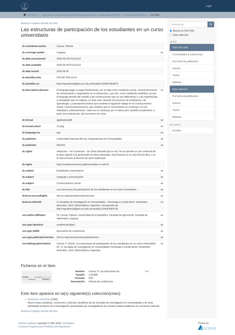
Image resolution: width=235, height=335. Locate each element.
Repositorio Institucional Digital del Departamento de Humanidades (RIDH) (80, 15)
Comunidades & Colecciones (187, 54)
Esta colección (179, 35)
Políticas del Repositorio (57, 326)
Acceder (176, 130)
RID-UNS (32, 15)
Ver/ (147, 271)
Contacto (23, 326)
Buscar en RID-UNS (182, 30)
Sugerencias (36, 326)
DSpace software (27, 323)
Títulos (176, 75)
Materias (177, 82)
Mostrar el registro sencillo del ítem (39, 23)
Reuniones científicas (135, 15)
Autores (176, 68)
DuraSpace (68, 323)
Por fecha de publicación (185, 61)
